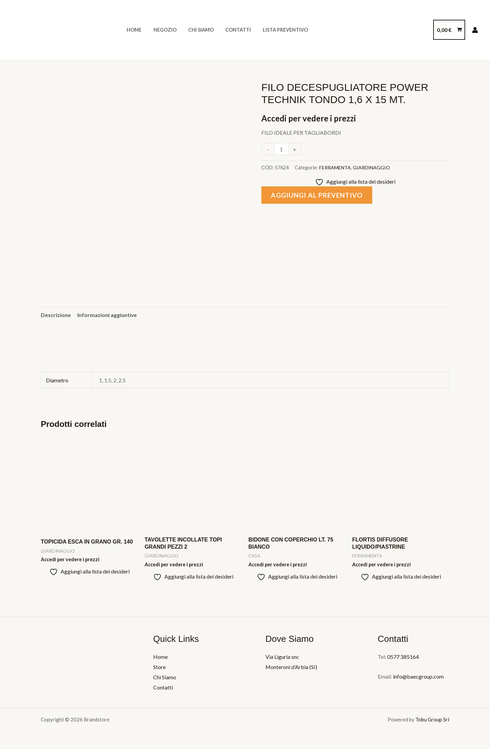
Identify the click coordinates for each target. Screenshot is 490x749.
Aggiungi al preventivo (317, 195)
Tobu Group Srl (432, 719)
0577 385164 (403, 657)
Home (133, 30)
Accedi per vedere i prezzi (309, 118)
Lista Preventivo (276, 30)
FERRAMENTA (335, 167)
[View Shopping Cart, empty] (449, 30)
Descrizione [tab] (56, 315)
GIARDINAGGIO (371, 167)
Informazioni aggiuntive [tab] (107, 315)
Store (159, 667)
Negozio (162, 30)
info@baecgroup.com (418, 676)
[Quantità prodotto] (281, 149)
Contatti (231, 30)
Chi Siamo (196, 30)
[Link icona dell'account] (475, 30)
